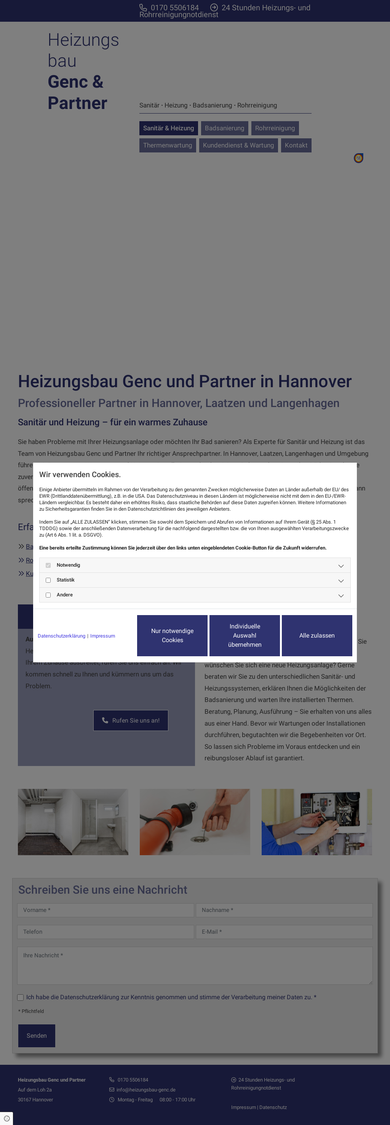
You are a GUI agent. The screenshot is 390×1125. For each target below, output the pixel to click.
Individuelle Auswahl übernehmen (245, 635)
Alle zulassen (317, 635)
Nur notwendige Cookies (172, 635)
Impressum (102, 636)
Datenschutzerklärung (61, 636)
